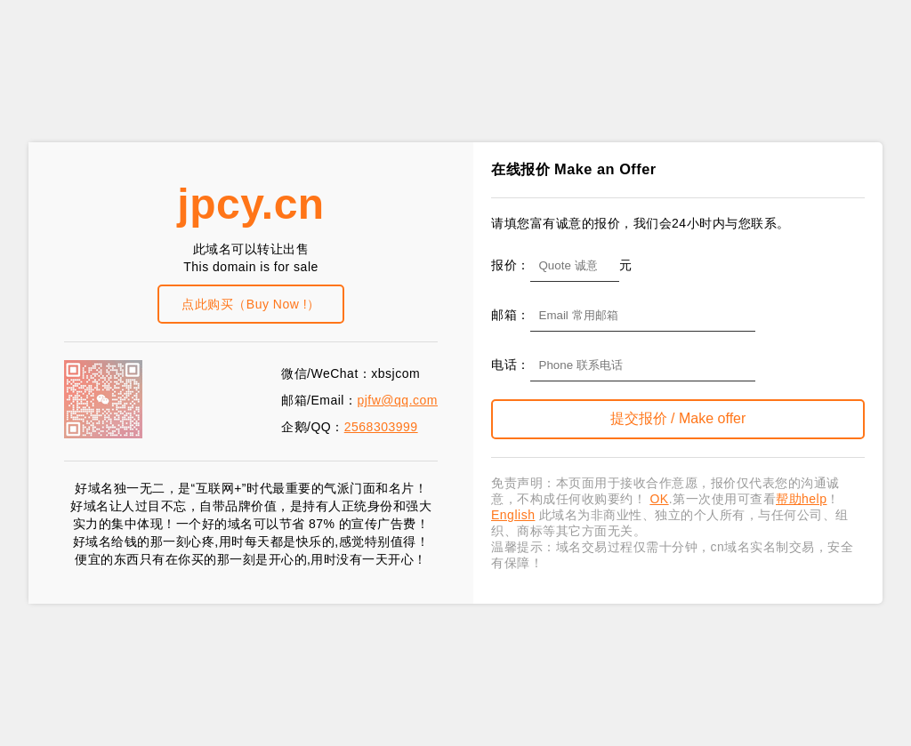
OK (658, 499)
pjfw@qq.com (397, 400)
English (513, 515)
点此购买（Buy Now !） (250, 304)
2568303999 (381, 427)
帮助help (801, 499)
